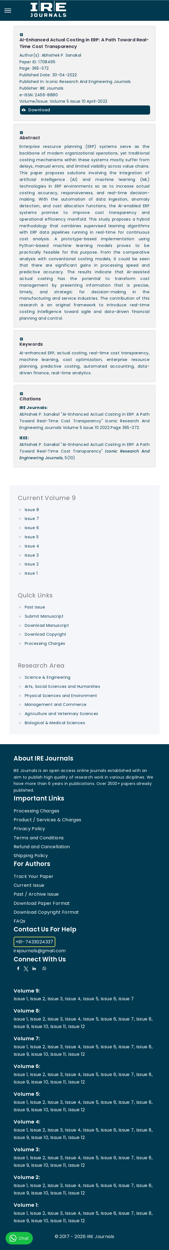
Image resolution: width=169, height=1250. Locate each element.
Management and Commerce (56, 704)
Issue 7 (32, 518)
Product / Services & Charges (47, 820)
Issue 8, (144, 1019)
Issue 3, (56, 999)
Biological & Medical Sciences (55, 723)
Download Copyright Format (46, 912)
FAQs (20, 921)
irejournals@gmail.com (40, 951)
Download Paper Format (42, 903)
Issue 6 (32, 528)
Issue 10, (40, 1026)
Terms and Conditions (39, 838)
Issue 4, (73, 999)
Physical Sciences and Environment (61, 695)
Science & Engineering (48, 677)
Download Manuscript (47, 625)
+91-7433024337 (34, 942)
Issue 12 (76, 1026)
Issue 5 (32, 537)
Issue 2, (38, 999)
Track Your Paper (34, 876)
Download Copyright (45, 634)
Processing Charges (45, 643)
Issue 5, (91, 999)
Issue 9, (22, 1026)
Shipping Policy (31, 855)
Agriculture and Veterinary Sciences (61, 713)
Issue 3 (32, 555)
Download (36, 110)
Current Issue (29, 885)
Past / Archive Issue (36, 894)
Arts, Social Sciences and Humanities (62, 686)
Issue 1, (21, 999)
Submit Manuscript (44, 616)
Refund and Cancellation (42, 847)
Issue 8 (32, 509)
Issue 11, (58, 1026)
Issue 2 (32, 564)
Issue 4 (32, 546)
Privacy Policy (29, 828)
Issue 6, (109, 999)
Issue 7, (126, 1019)
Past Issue (35, 607)
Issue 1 (31, 573)
